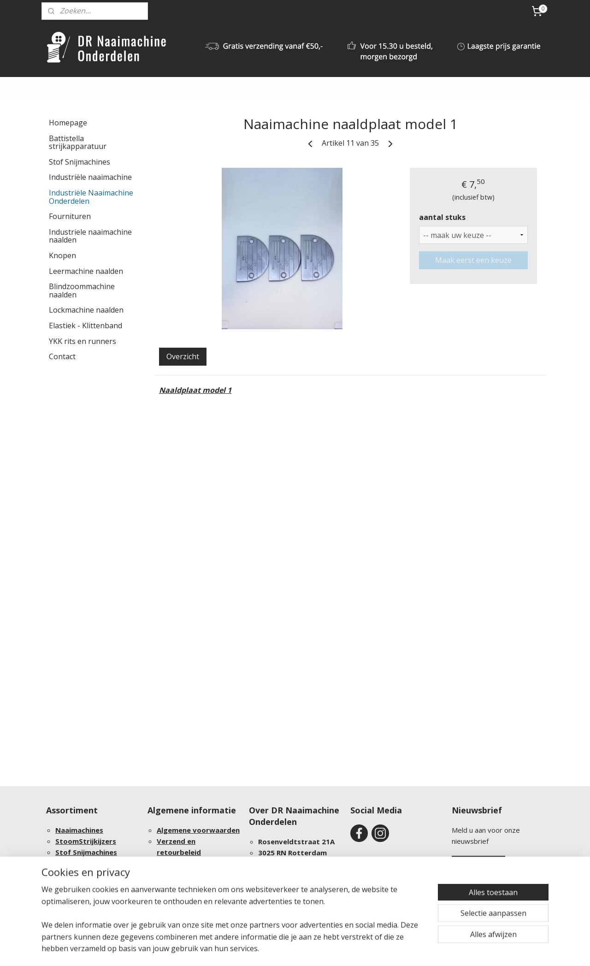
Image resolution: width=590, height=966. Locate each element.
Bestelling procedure (193, 863)
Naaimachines (79, 830)
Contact (62, 356)
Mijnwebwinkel (414, 949)
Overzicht (182, 356)
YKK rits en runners (82, 341)
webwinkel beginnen (334, 949)
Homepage (68, 123)
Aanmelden (478, 864)
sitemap (279, 949)
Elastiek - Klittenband (85, 325)
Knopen (62, 255)
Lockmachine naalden (86, 310)
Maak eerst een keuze (473, 260)
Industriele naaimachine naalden (90, 236)
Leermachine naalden (86, 271)
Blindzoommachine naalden (82, 290)
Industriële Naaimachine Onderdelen (91, 197)
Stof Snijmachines (79, 162)
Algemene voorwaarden (198, 830)
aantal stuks (442, 217)
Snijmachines (95, 852)
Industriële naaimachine (90, 177)
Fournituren (70, 216)
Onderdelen (121, 863)
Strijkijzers (97, 841)
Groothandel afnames (93, 885)
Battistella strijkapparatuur (77, 142)
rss (298, 949)
